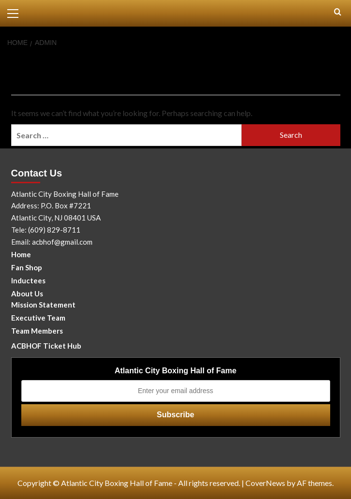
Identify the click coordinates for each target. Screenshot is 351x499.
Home (21, 254)
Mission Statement (43, 304)
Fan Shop (26, 267)
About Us (27, 293)
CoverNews (265, 482)
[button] (17, 12)
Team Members (37, 330)
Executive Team (38, 317)
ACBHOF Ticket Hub (46, 345)
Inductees (28, 280)
